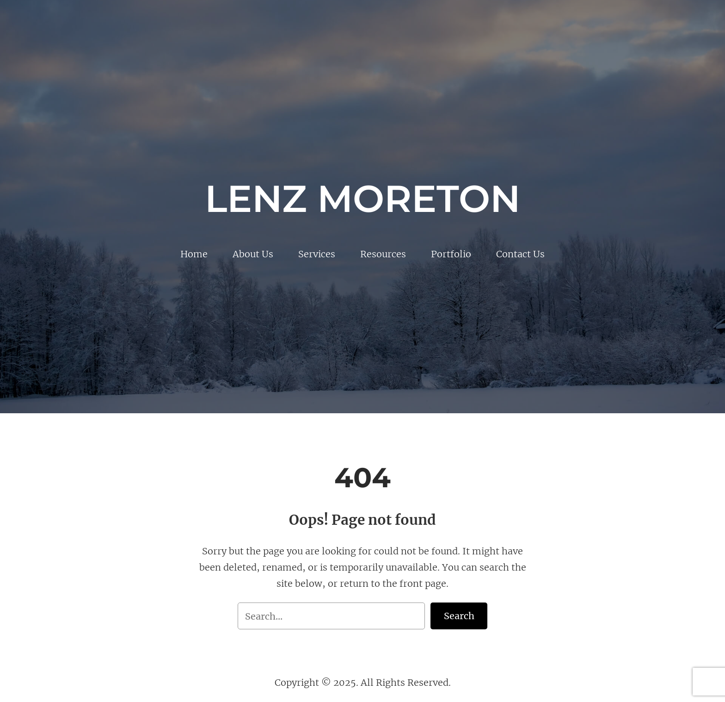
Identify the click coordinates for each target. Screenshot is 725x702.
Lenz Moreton (362, 198)
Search (459, 615)
